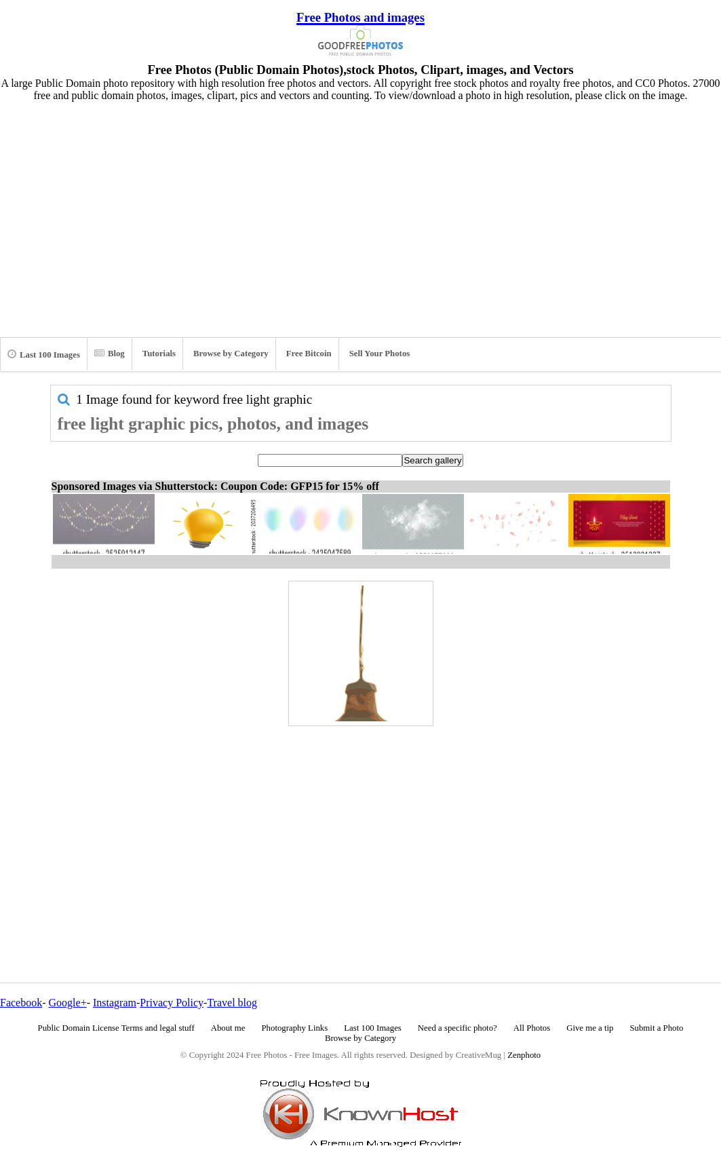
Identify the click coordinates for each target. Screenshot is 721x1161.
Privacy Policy (171, 1002)
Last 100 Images (43, 354)
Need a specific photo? (457, 1028)
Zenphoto (524, 1055)
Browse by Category (231, 353)
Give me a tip (589, 1028)
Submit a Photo (656, 1028)
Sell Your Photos (379, 353)
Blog (109, 353)
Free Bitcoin (309, 353)
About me (228, 1028)
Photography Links (294, 1028)
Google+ (68, 1002)
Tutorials (159, 353)
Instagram (114, 1002)
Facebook (21, 1002)
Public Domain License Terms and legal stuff (116, 1028)
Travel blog (232, 1002)
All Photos (531, 1028)
